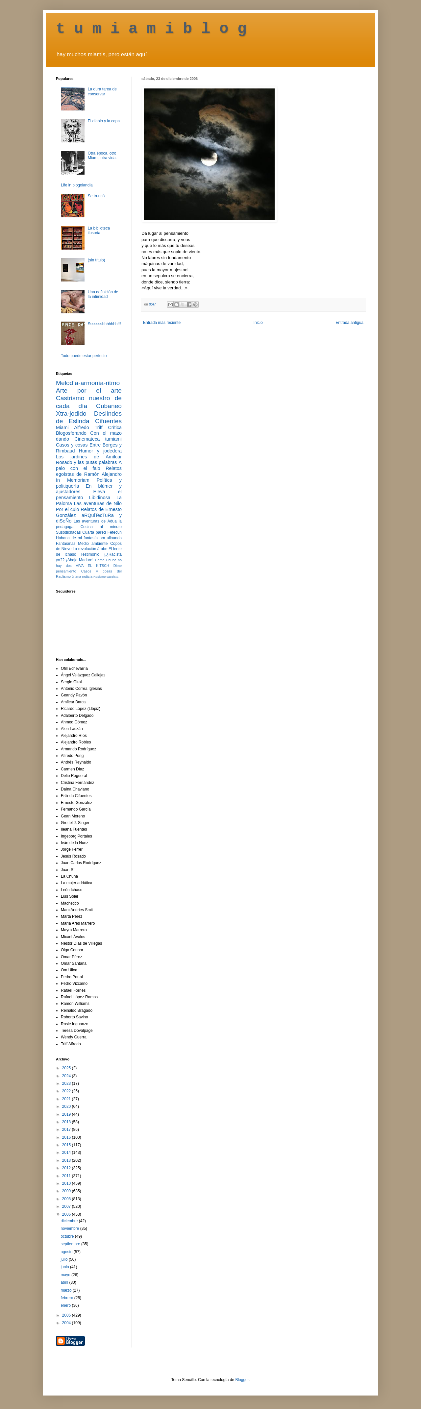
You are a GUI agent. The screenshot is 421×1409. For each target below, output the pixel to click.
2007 (67, 1206)
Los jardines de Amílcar (89, 456)
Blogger (242, 1379)
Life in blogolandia (77, 185)
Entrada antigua (349, 322)
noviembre (70, 1228)
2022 (67, 1091)
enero (66, 1305)
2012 (67, 1168)
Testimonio (90, 554)
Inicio (258, 322)
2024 (67, 1076)
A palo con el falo (89, 465)
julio (65, 1259)
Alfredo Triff (88, 427)
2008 (67, 1199)
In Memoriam (72, 480)
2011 (67, 1176)
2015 (67, 1145)
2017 (67, 1129)
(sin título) (96, 260)
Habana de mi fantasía (77, 538)
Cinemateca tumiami (98, 439)
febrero (67, 1298)
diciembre (70, 1221)
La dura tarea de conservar (102, 91)
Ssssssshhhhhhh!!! (104, 324)
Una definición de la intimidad (103, 294)
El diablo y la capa (104, 121)
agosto (67, 1252)
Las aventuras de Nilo (98, 503)
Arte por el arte (89, 390)
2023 (67, 1083)
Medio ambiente (93, 543)
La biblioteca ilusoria (99, 230)
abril (65, 1282)
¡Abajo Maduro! (79, 560)
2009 (67, 1191)
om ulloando (111, 538)
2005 (67, 1315)
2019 (67, 1114)
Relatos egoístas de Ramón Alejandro (89, 471)
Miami (62, 427)
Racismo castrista (105, 576)
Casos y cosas (71, 445)
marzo (67, 1290)
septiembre (71, 1244)
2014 (67, 1152)
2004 (67, 1323)
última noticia (82, 576)
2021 (67, 1099)
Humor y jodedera (100, 450)
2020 (67, 1106)
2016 (67, 1137)
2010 (67, 1183)
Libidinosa (100, 497)
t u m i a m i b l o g (151, 28)
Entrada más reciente (162, 322)
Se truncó (96, 196)
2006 (67, 1214)
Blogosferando (71, 433)
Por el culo (67, 509)
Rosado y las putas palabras (86, 462)
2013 (67, 1160)
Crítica (115, 427)
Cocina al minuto (101, 526)
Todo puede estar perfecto (84, 355)
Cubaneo (109, 405)
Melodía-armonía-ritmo (88, 382)
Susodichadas (68, 532)
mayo (66, 1275)
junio (65, 1267)
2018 (67, 1122)
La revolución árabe (90, 549)
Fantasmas (65, 543)
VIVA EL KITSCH (92, 566)
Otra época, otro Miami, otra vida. (102, 155)
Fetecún (115, 532)
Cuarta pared (94, 532)
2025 (67, 1068)
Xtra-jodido (71, 413)
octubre (68, 1236)
